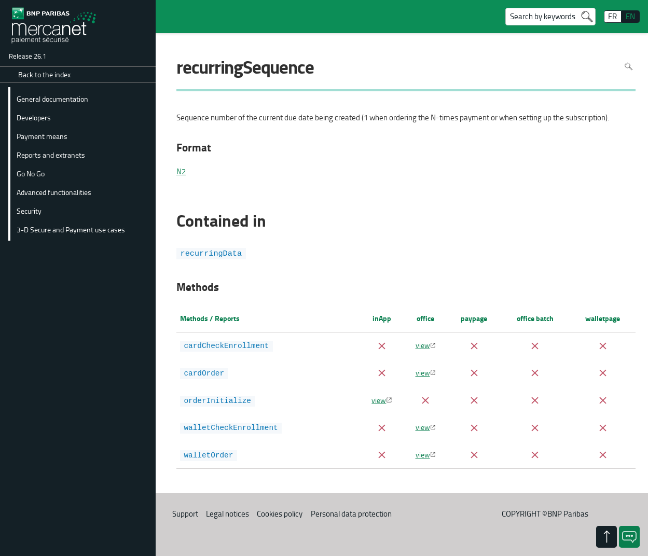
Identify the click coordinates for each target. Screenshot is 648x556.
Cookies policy (279, 511)
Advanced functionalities (54, 192)
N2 (181, 171)
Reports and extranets (51, 154)
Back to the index (44, 74)
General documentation (52, 98)
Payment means (42, 136)
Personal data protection (351, 511)
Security (29, 210)
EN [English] (630, 16)
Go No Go (31, 173)
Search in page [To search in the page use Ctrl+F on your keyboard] (629, 67)
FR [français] (612, 16)
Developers (34, 117)
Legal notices (227, 511)
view (423, 345)
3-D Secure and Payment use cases (71, 229)
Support (185, 511)
